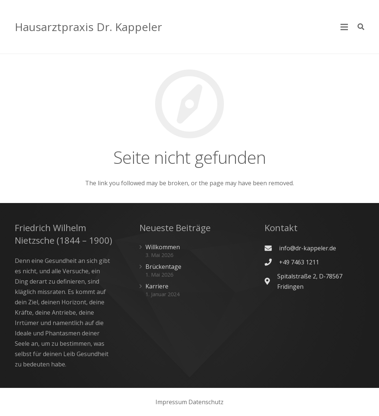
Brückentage (163, 267)
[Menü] (344, 27)
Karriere (156, 286)
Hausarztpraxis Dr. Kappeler (88, 26)
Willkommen (162, 247)
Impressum (171, 402)
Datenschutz (206, 402)
